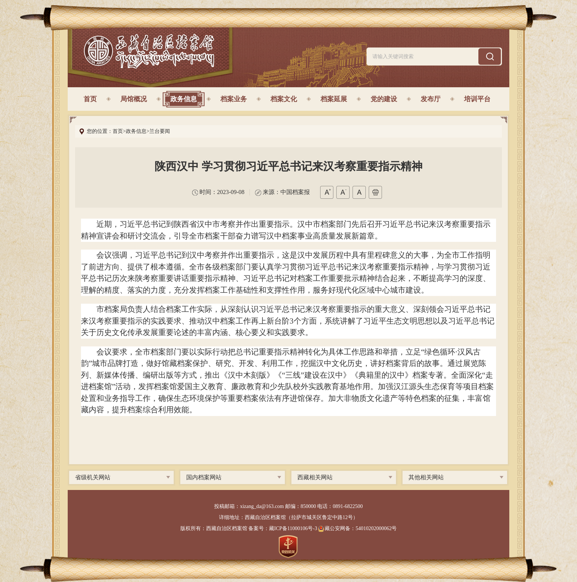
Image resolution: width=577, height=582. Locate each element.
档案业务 (233, 99)
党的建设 (384, 99)
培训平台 (477, 99)
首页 (90, 99)
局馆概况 (133, 99)
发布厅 (430, 99)
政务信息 (183, 99)
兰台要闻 (159, 131)
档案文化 (283, 99)
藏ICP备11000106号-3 (293, 528)
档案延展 (334, 99)
